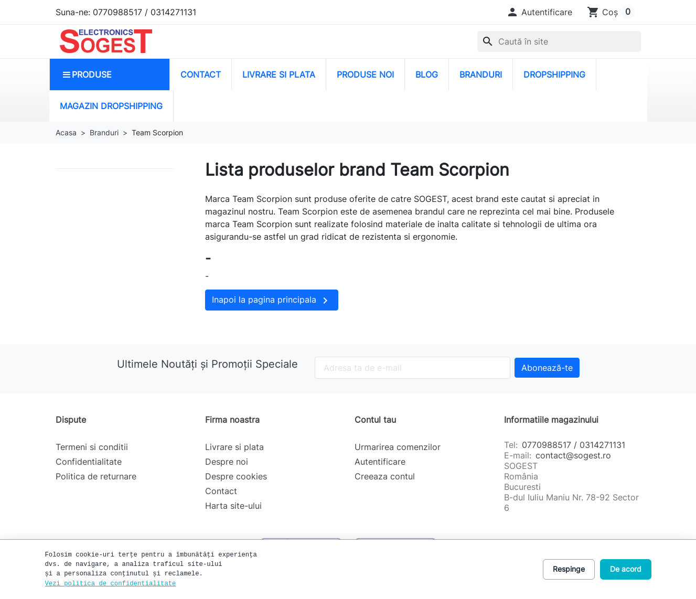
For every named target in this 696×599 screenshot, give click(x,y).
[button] (539, 12)
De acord (625, 568)
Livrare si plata (234, 447)
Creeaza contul (385, 476)
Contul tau (375, 419)
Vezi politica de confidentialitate (110, 583)
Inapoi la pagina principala (271, 300)
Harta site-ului (233, 505)
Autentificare (380, 461)
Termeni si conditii (92, 447)
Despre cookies (236, 476)
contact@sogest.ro (573, 455)
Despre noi (226, 461)
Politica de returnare (96, 476)
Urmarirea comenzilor (398, 447)
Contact (221, 491)
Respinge (569, 568)
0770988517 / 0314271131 (573, 445)
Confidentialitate (89, 461)
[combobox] (559, 41)
